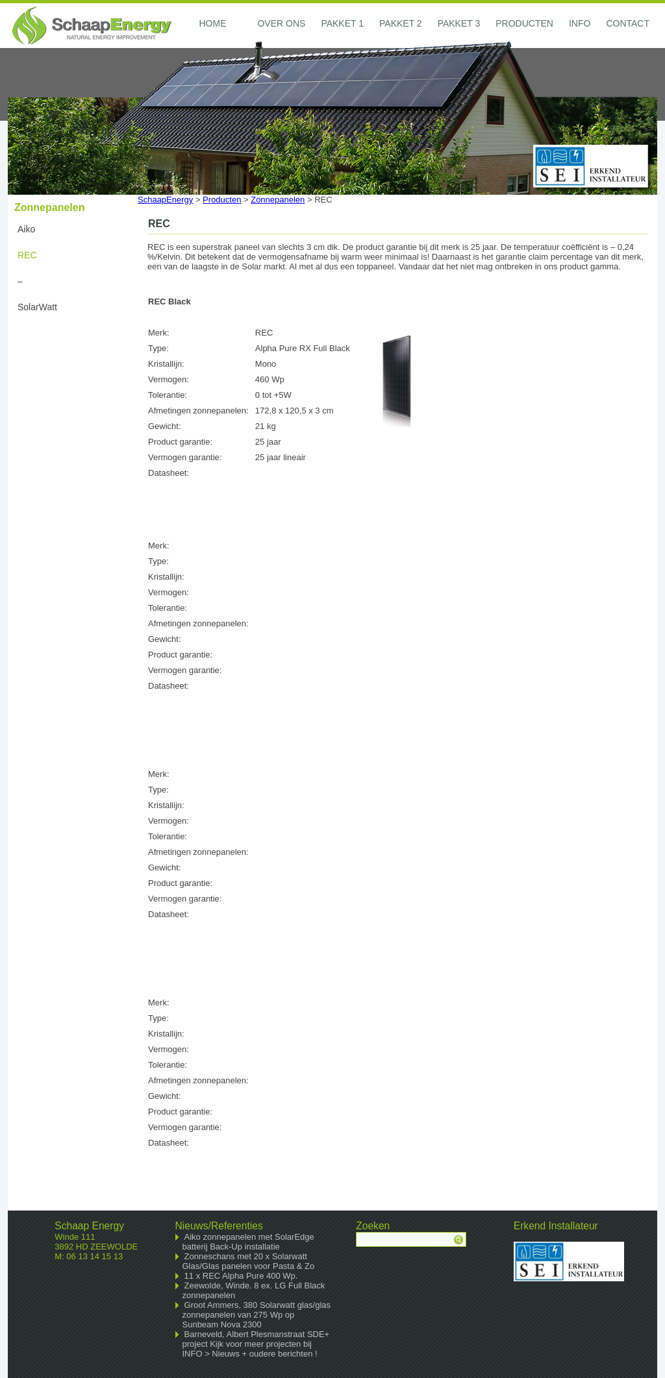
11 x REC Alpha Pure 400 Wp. (241, 1276)
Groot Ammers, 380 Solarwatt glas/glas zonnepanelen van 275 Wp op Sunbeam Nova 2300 (256, 1314)
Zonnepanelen (278, 199)
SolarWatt (37, 307)
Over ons (281, 23)
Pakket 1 (342, 23)
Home (212, 23)
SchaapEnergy (165, 199)
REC (27, 255)
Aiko (26, 229)
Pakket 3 (459, 23)
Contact (627, 23)
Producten (524, 23)
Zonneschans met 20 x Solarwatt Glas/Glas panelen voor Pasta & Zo (248, 1261)
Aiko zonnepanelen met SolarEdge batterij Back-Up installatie (248, 1241)
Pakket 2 (400, 23)
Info (579, 23)
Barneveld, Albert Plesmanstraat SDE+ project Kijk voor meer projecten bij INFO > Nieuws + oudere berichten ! (256, 1344)
